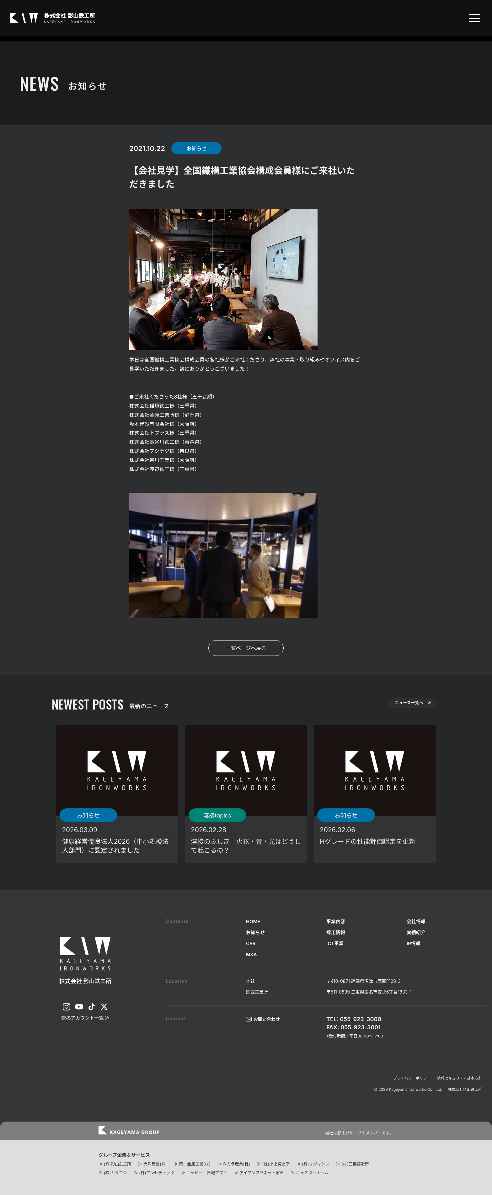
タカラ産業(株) (236, 1163)
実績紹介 (416, 932)
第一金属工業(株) (194, 1163)
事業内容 (335, 921)
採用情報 (335, 932)
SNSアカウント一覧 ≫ (85, 1017)
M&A (251, 954)
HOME (253, 921)
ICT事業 (335, 943)
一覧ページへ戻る (246, 648)
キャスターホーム (312, 1172)
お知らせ (255, 932)
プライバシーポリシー (412, 1078)
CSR (251, 943)
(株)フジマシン (315, 1163)
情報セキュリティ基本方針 (459, 1078)
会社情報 (416, 921)
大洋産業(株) (155, 1163)
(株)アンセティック (156, 1172)
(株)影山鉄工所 (117, 1163)
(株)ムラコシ (115, 1172)
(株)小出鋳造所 (276, 1163)
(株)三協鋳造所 (355, 1163)
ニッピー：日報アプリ (206, 1172)
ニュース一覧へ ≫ (404, 704)
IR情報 (413, 943)
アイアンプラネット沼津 (261, 1172)
